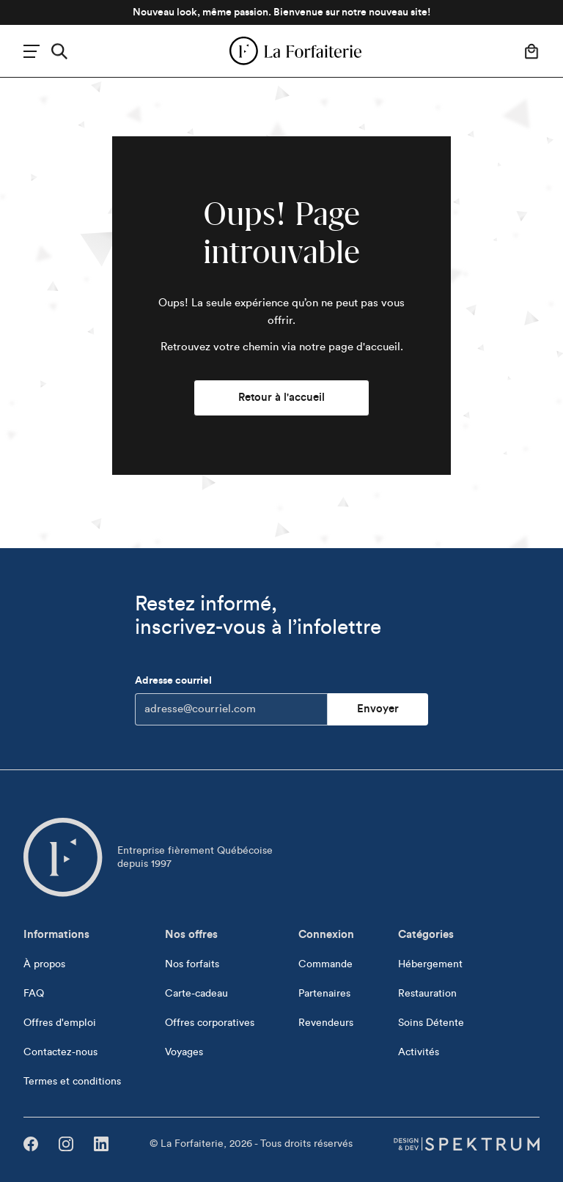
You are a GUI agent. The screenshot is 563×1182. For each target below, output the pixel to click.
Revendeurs (325, 1023)
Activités (418, 1052)
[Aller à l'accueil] (63, 857)
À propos (44, 964)
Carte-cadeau (196, 994)
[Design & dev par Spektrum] (466, 1144)
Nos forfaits (192, 964)
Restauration (427, 994)
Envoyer (378, 708)
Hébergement (430, 964)
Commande (325, 964)
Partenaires (324, 994)
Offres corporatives (209, 1023)
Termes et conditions (72, 1081)
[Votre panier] (531, 51)
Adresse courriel (231, 700)
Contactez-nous (60, 1052)
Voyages (184, 1052)
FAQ (33, 994)
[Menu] (31, 51)
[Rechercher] (59, 51)
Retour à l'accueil (281, 397)
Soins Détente (431, 1023)
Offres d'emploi (59, 1023)
